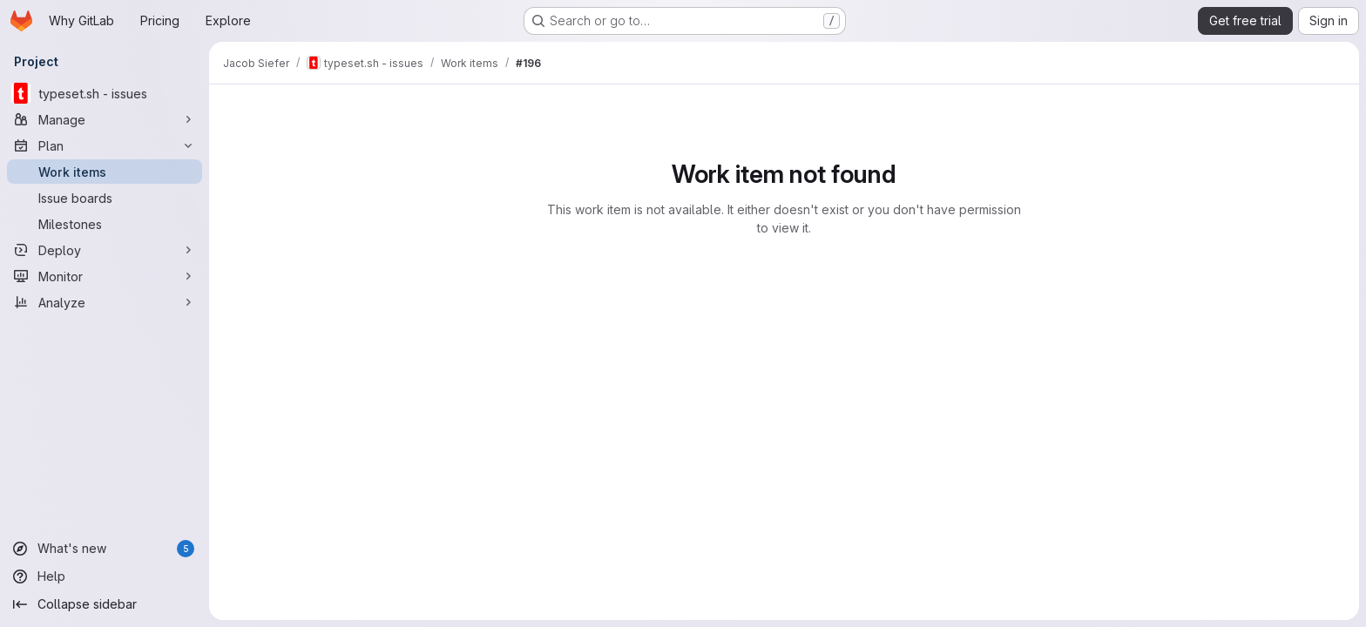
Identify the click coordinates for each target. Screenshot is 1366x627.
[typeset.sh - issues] (104, 93)
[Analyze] (104, 302)
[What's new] (104, 548)
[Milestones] (104, 224)
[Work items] (104, 171)
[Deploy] (104, 250)
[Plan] (104, 145)
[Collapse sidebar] (104, 604)
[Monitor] (104, 276)
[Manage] (104, 119)
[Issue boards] (104, 197)
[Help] (104, 576)
